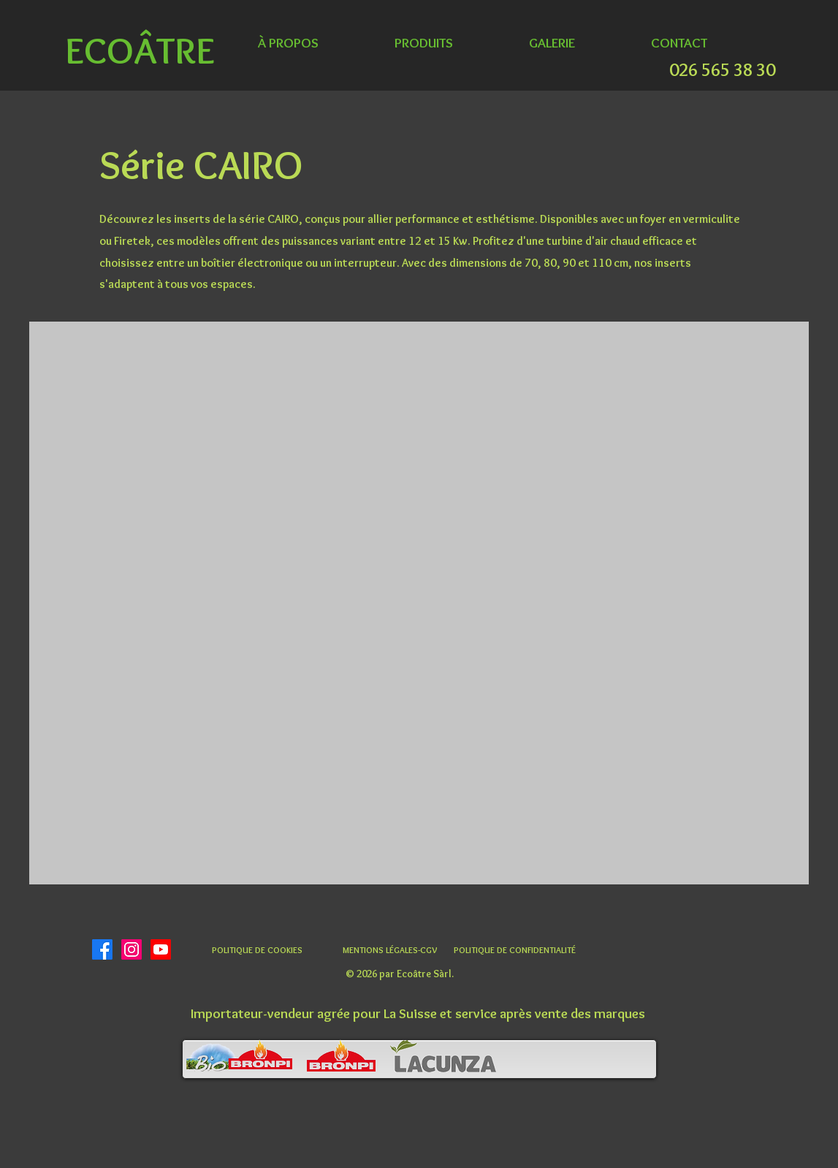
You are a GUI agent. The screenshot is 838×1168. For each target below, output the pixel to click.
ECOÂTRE (140, 50)
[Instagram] (131, 949)
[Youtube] (161, 949)
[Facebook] (102, 949)
